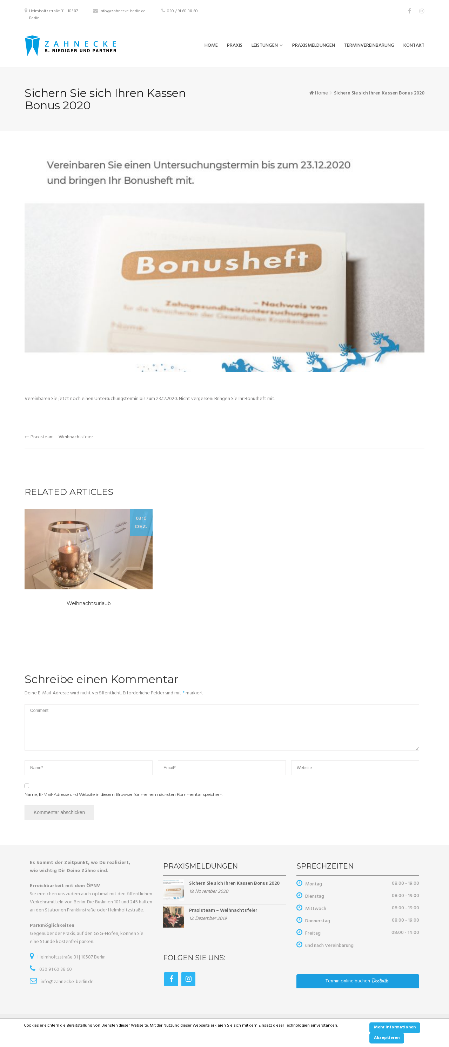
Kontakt (413, 45)
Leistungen (265, 45)
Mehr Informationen (395, 1027)
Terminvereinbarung (369, 45)
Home (211, 45)
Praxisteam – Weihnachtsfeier (62, 437)
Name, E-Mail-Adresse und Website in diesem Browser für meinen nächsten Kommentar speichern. (124, 794)
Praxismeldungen (313, 45)
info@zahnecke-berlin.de (123, 11)
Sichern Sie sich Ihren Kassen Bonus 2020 (234, 883)
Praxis (234, 45)
